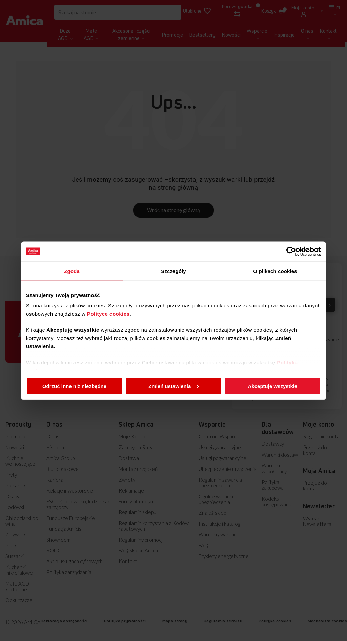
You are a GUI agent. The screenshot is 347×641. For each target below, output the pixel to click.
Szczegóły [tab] (173, 271)
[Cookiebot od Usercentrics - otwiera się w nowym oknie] (291, 251)
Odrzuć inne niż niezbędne (74, 386)
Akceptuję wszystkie (273, 386)
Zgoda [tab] (72, 271)
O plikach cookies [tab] (275, 271)
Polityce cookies (108, 314)
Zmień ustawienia (173, 386)
